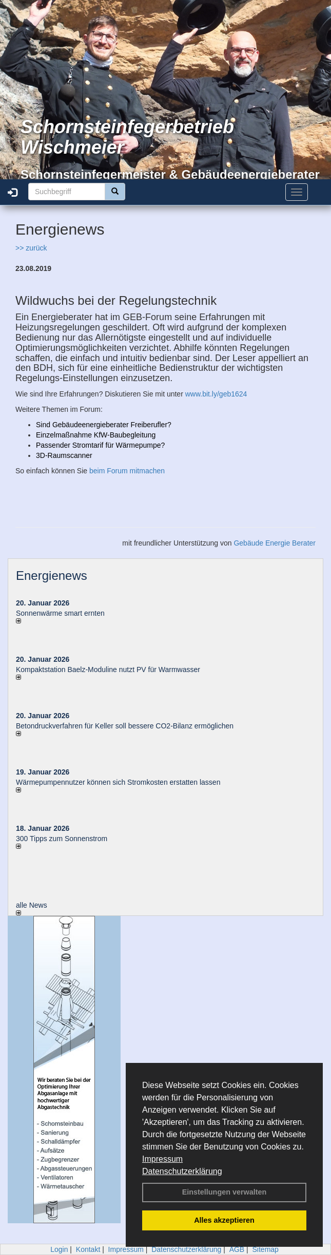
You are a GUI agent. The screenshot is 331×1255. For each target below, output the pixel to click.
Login (59, 1249)
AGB (237, 1249)
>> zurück (31, 248)
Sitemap (265, 1249)
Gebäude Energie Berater (274, 543)
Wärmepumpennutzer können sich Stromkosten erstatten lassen (118, 782)
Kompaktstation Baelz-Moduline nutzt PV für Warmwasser (108, 669)
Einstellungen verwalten (224, 1192)
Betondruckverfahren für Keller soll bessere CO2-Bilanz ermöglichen (124, 726)
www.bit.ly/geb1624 (216, 394)
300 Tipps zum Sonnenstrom (61, 838)
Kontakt (88, 1249)
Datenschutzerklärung (182, 1171)
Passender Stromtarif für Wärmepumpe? (100, 445)
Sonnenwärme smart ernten (60, 613)
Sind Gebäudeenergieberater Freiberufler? (103, 425)
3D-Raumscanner (64, 455)
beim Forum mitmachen (127, 471)
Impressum (162, 1159)
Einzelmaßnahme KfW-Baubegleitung (95, 435)
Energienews (51, 575)
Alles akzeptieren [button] (224, 1220)
